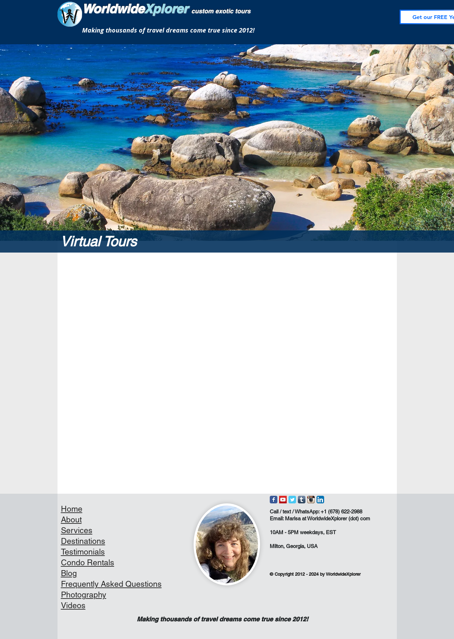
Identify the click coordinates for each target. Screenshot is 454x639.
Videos (73, 605)
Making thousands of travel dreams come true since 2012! (168, 30)
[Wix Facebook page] (273, 499)
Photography (83, 594)
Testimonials (83, 551)
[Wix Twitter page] (292, 499)
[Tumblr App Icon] (301, 499)
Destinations (83, 541)
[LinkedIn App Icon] (320, 499)
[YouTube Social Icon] (283, 499)
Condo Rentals (87, 562)
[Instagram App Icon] (311, 499)
